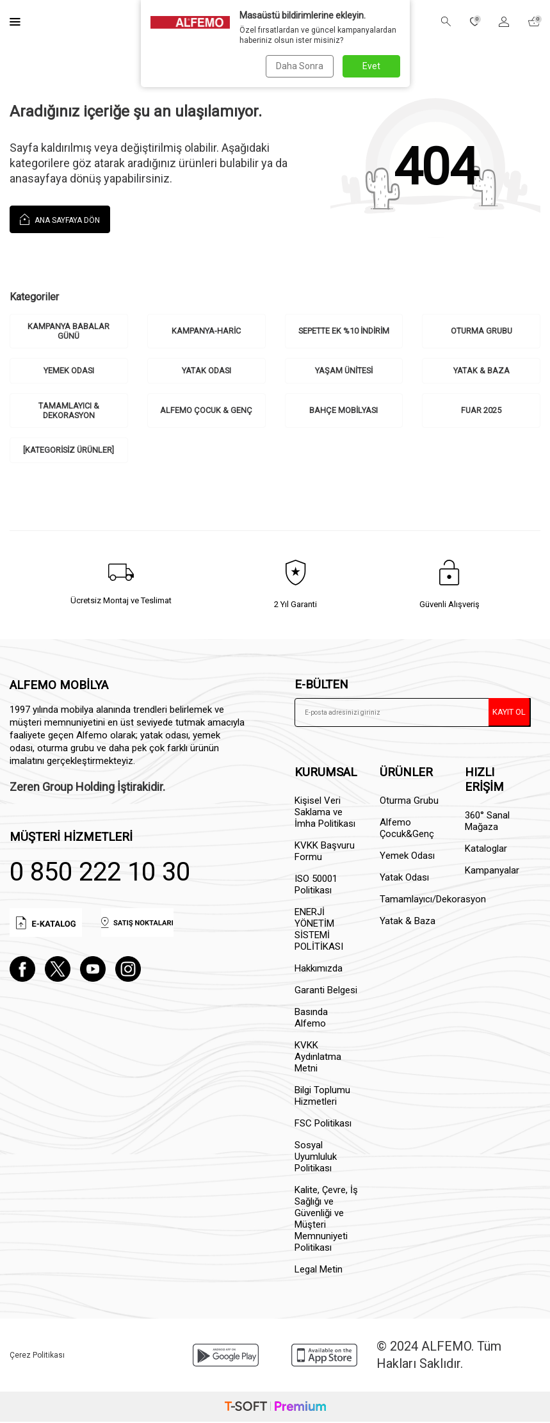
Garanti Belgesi (326, 992)
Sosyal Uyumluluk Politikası (316, 1158)
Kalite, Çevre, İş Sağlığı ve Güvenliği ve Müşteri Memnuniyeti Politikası (326, 1220)
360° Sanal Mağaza (487, 822)
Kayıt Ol (509, 713)
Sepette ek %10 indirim (343, 331)
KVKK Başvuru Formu (325, 853)
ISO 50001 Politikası (316, 886)
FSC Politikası (323, 1125)
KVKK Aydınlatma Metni (318, 1058)
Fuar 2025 (481, 411)
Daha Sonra (299, 66)
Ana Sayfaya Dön (60, 218)
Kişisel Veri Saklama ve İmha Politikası (325, 814)
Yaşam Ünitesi (344, 371)
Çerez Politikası (37, 1356)
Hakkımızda (319, 970)
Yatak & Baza (481, 371)
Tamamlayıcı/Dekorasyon (413, 901)
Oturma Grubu (481, 331)
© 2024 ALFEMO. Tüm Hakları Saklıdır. (438, 1356)
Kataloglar (486, 850)
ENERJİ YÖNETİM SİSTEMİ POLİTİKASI (319, 931)
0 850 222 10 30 (100, 873)
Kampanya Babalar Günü (68, 331)
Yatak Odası (206, 371)
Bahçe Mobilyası (343, 411)
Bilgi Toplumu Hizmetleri (322, 1097)
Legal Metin (319, 1271)
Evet (371, 66)
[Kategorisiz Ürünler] (68, 451)
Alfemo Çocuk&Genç (407, 830)
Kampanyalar (492, 872)
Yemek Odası (69, 371)
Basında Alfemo (311, 1019)
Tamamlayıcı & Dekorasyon (68, 411)
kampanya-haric (206, 331)
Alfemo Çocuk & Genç (206, 411)
